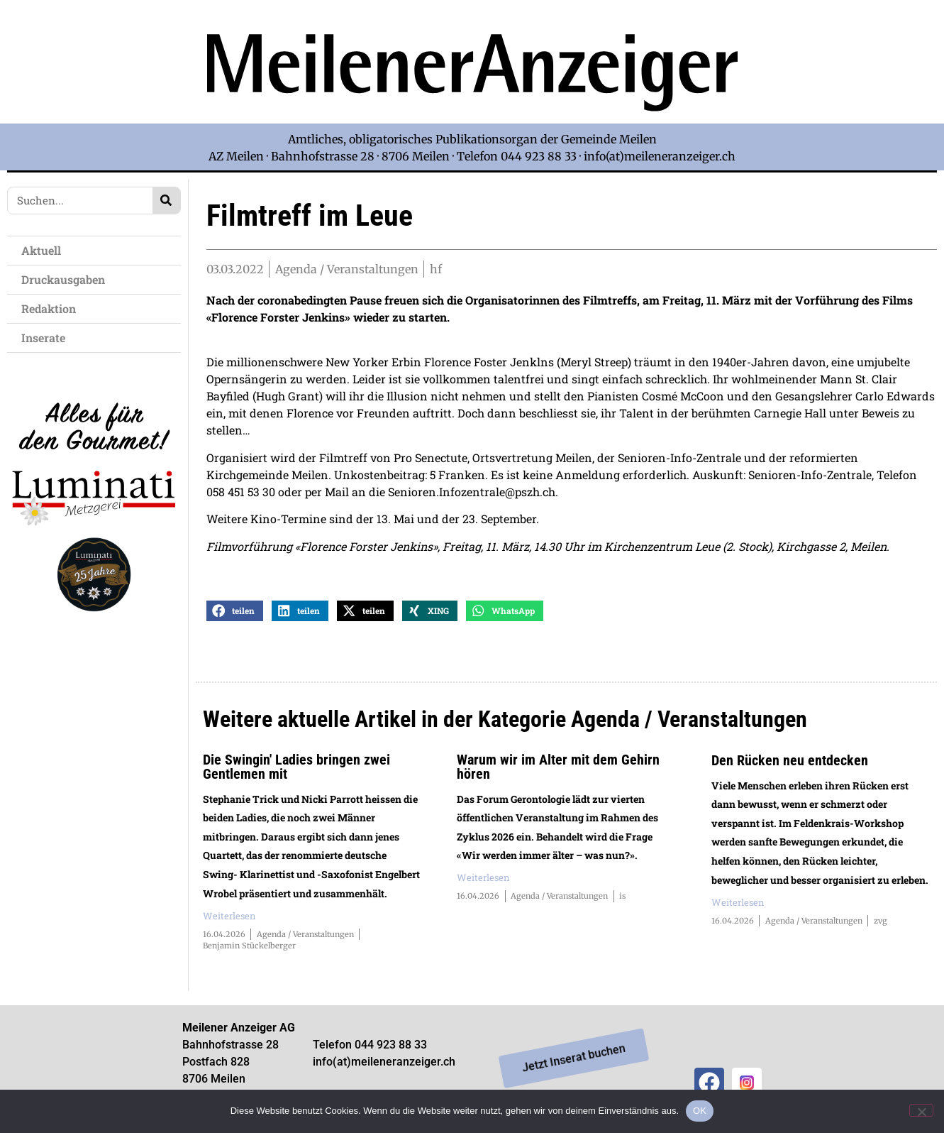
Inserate (46, 337)
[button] (234, 616)
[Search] (166, 200)
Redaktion (52, 308)
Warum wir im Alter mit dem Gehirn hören (558, 771)
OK (699, 1110)
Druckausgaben (63, 279)
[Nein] (921, 1110)
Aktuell (44, 250)
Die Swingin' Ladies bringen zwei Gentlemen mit (296, 771)
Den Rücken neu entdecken (789, 765)
